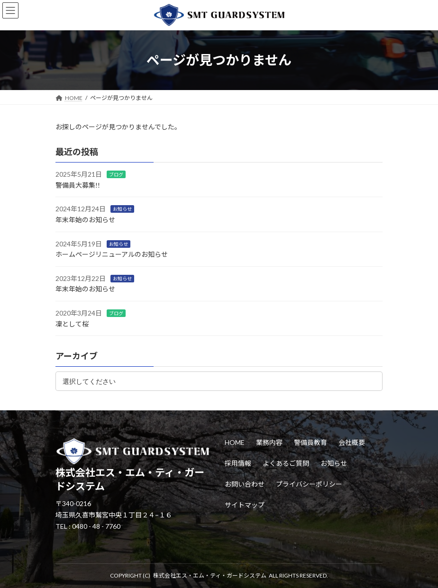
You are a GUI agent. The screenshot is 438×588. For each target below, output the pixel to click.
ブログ (116, 174)
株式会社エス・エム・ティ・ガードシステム (209, 575)
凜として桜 (72, 323)
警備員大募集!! (77, 185)
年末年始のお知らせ (85, 220)
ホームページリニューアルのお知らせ (111, 254)
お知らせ (122, 209)
